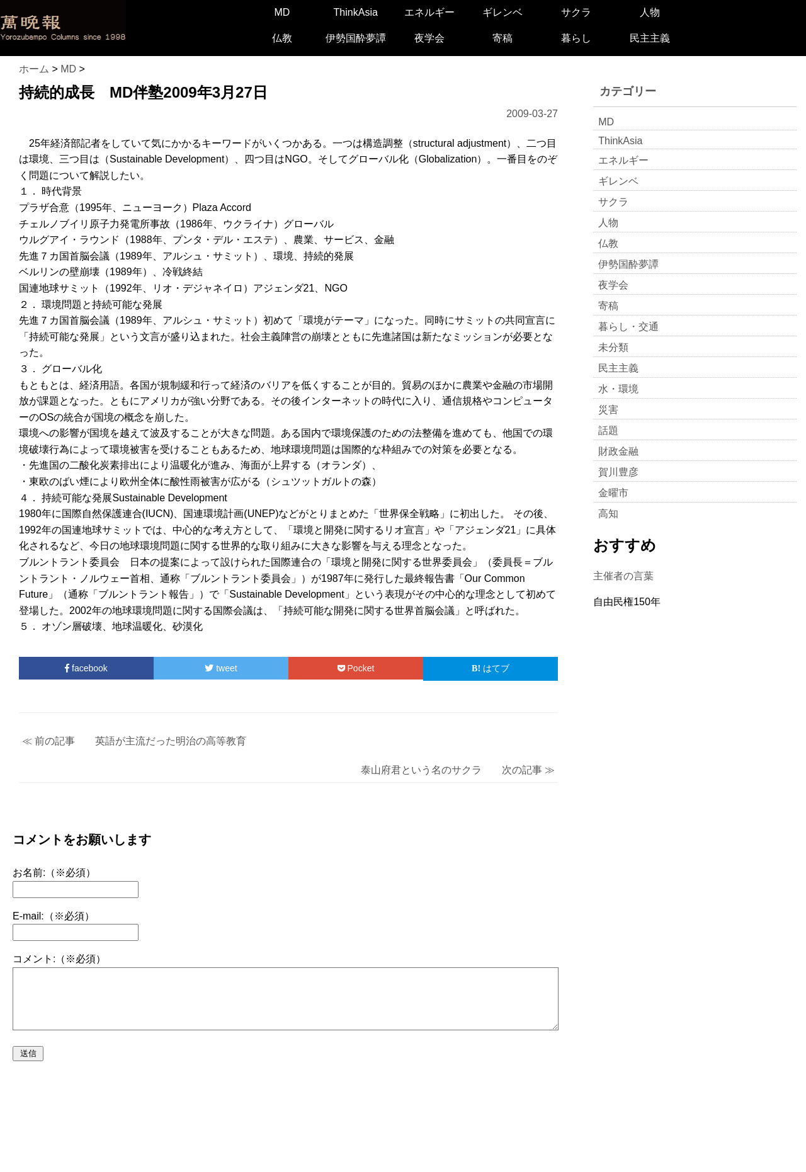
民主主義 (650, 38)
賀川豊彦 (618, 472)
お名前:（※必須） (54, 872)
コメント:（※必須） (59, 958)
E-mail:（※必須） (53, 916)
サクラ (576, 12)
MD (282, 12)
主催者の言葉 (623, 576)
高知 (608, 513)
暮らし (576, 38)
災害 (608, 409)
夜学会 (429, 38)
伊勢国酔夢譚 (356, 38)
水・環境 (618, 389)
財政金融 (618, 451)
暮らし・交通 (628, 326)
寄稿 (502, 38)
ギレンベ (502, 12)
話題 (608, 430)
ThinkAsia (356, 12)
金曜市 (613, 492)
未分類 (613, 347)
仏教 (282, 38)
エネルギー (429, 12)
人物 (650, 12)
